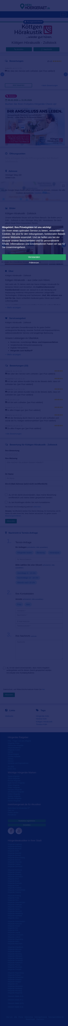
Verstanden (34, 257)
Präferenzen (34, 263)
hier (60, 244)
